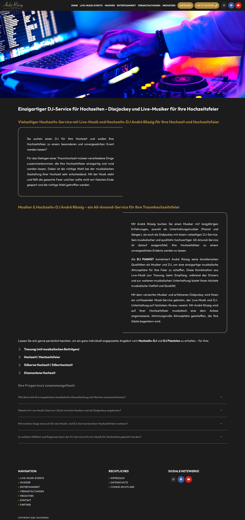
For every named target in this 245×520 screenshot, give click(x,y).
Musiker (110, 5)
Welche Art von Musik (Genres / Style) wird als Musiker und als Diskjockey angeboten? (69, 410)
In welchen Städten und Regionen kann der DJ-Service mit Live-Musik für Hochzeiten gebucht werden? (79, 436)
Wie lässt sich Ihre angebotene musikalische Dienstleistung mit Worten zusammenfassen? (72, 397)
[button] (122, 397)
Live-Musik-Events (91, 5)
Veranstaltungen (149, 5)
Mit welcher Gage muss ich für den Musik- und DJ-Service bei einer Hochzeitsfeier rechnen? (73, 423)
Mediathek (169, 5)
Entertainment (126, 5)
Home (74, 5)
